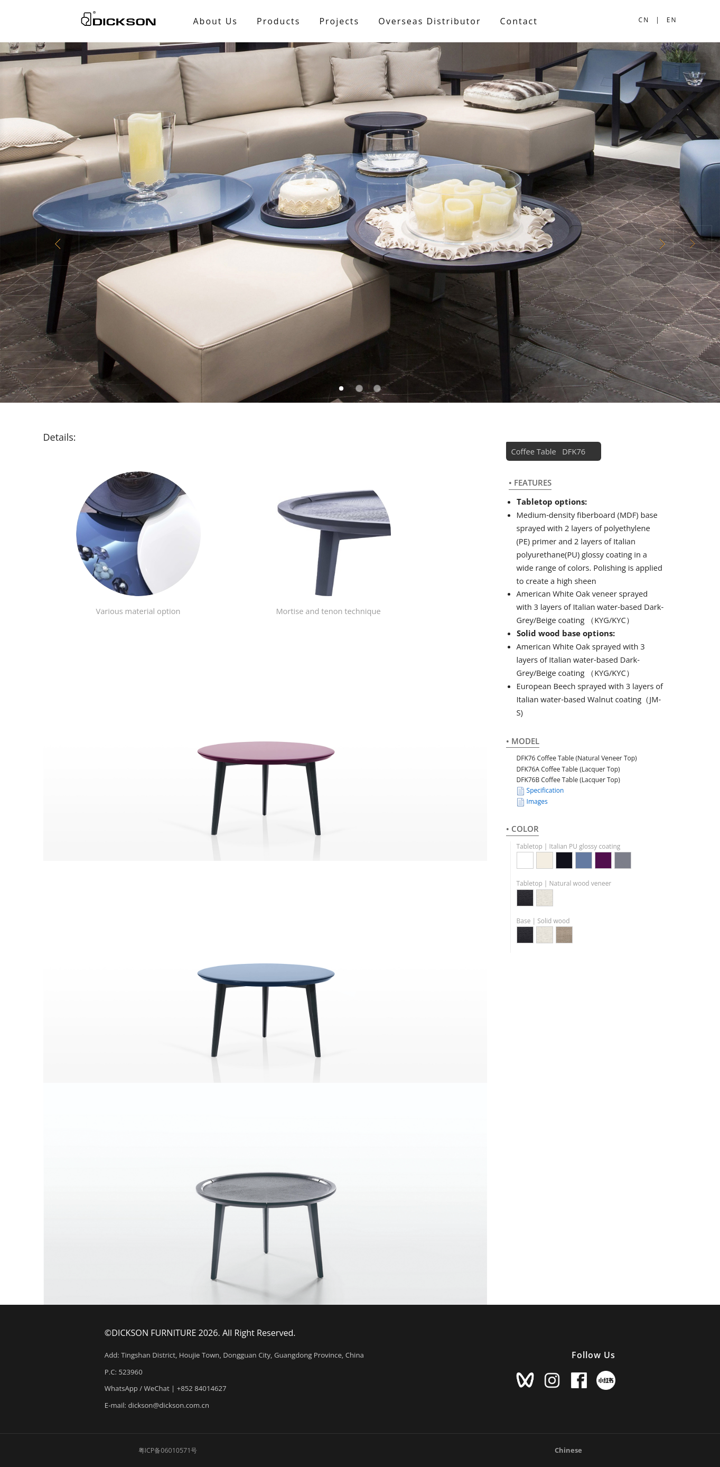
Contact (518, 21)
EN (672, 19)
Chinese (568, 1450)
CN (644, 19)
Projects (339, 21)
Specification (540, 790)
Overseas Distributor (429, 21)
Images (532, 801)
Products (278, 21)
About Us (215, 21)
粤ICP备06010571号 (168, 1450)
